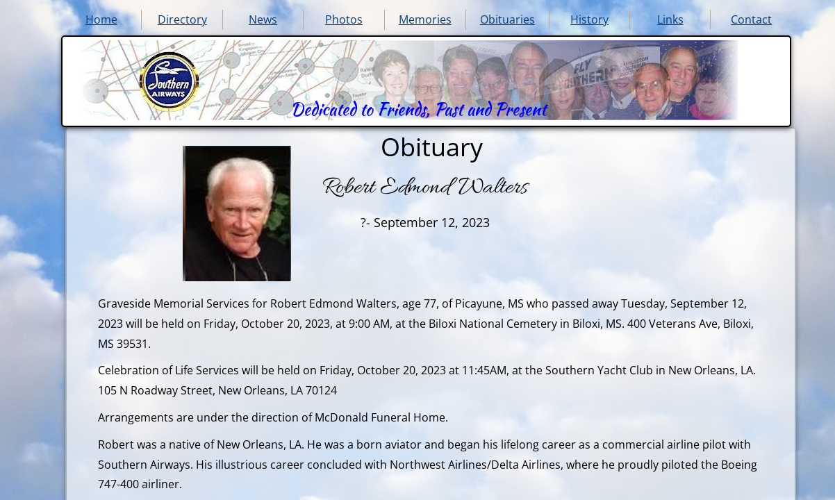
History (589, 19)
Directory (182, 19)
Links (670, 19)
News (263, 19)
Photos (344, 19)
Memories (425, 19)
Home (101, 19)
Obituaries (507, 19)
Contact (751, 19)
